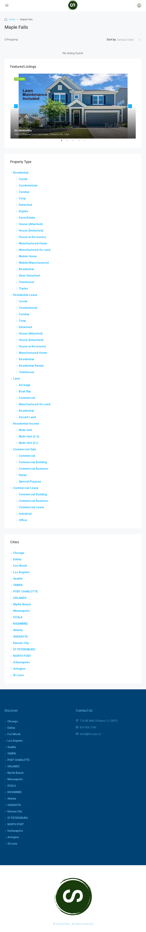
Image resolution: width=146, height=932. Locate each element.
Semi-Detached (29, 275)
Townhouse (26, 282)
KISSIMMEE (20, 623)
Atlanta (18, 630)
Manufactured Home (33, 243)
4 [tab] (81, 142)
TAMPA (18, 585)
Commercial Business (33, 468)
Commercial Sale (24, 449)
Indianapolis (21, 662)
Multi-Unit (25, 430)
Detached (25, 205)
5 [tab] (86, 142)
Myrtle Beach (22, 604)
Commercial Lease (25, 488)
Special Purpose (30, 481)
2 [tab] (69, 142)
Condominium (28, 185)
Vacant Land (27, 417)
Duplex (23, 211)
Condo (23, 179)
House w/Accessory (32, 237)
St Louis (18, 675)
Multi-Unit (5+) (28, 443)
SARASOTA (20, 636)
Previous (16, 106)
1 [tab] (63, 142)
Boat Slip (25, 391)
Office (23, 520)
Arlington (19, 668)
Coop (22, 198)
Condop (24, 192)
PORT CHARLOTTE (25, 591)
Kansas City (21, 643)
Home (12, 19)
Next (130, 106)
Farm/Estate (27, 217)
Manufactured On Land (34, 250)
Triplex (23, 288)
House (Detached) (31, 230)
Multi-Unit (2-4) (29, 436)
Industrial (25, 513)
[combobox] (129, 40)
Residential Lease (25, 295)
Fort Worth (20, 565)
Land (16, 378)
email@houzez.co (90, 734)
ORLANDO (20, 598)
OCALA (17, 617)
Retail (23, 475)
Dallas (17, 559)
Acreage (24, 385)
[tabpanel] (73, 106)
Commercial (27, 398)
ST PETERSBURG (24, 649)
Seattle (18, 578)
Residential (20, 172)
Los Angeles (21, 572)
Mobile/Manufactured (34, 262)
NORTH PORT (22, 656)
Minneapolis (21, 611)
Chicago (18, 553)
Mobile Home (28, 256)
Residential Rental (31, 365)
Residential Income (26, 423)
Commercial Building (33, 462)
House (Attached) (31, 224)
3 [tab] (75, 142)
